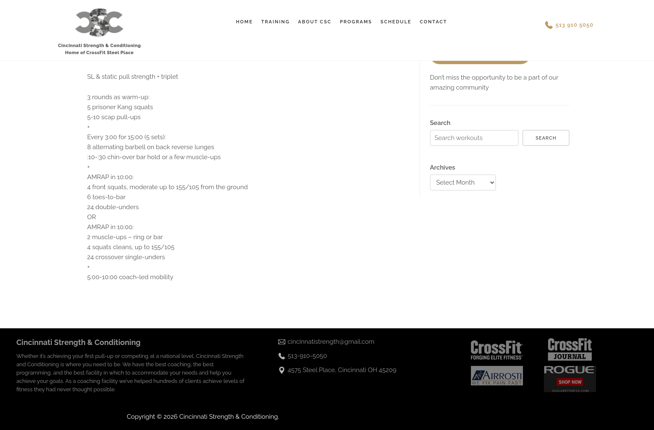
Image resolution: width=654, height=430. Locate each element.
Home (244, 22)
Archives (442, 167)
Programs (356, 22)
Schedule (395, 22)
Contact (433, 22)
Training (275, 22)
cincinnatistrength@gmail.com (331, 341)
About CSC (315, 22)
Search (440, 123)
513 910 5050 (575, 25)
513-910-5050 (307, 356)
